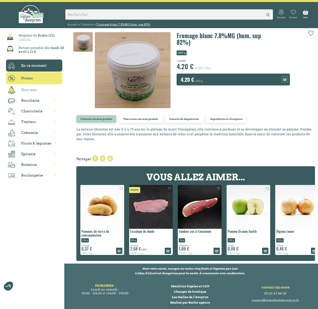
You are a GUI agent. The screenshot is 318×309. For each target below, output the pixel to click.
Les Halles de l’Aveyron (190, 297)
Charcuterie (25, 111)
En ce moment (27, 65)
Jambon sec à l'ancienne (195, 231)
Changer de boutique (190, 292)
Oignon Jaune (285, 231)
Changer (24, 39)
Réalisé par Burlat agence (190, 302)
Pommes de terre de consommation (95, 233)
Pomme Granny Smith (242, 231)
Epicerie (22, 154)
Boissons (22, 165)
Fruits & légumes (29, 143)
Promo (20, 78)
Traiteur (22, 122)
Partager (95, 158)
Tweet (103, 158)
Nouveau (22, 90)
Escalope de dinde (142, 231)
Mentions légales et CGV (190, 286)
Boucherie (23, 101)
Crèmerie (23, 132)
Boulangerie (25, 175)
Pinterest (110, 158)
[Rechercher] (169, 14)
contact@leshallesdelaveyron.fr (275, 300)
